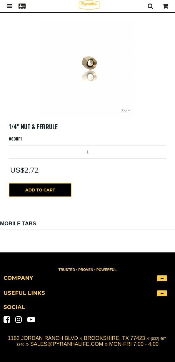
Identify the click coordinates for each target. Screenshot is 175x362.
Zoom (126, 111)
